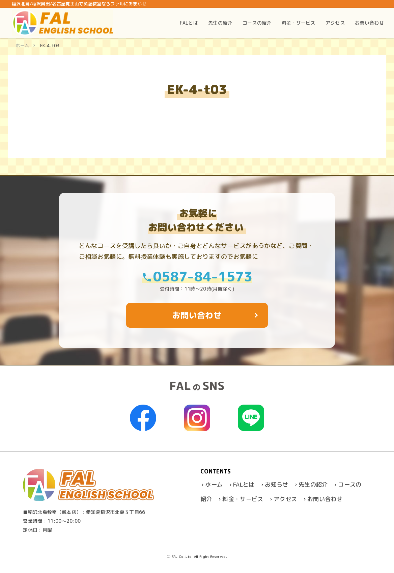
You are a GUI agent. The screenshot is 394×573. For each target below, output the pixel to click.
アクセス (285, 499)
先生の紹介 (313, 484)
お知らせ (276, 484)
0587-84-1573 (197, 276)
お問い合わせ (324, 499)
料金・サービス (242, 499)
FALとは (244, 484)
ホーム (22, 46)
